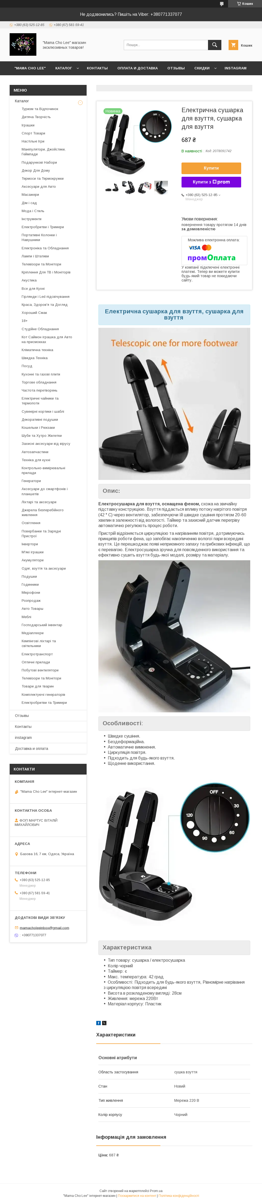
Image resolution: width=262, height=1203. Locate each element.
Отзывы (176, 68)
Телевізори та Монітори (41, 264)
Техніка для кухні (36, 460)
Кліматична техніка (37, 350)
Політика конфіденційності (179, 1196)
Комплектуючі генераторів (43, 695)
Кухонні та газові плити (41, 374)
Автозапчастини (35, 452)
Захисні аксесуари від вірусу (46, 444)
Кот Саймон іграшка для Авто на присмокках (47, 339)
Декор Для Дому (36, 170)
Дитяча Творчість (36, 117)
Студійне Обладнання (40, 329)
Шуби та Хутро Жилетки (42, 436)
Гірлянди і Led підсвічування (46, 297)
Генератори (31, 481)
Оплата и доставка (137, 68)
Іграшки (28, 125)
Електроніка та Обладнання (45, 248)
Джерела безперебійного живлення (43, 512)
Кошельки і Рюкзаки (38, 428)
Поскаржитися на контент (137, 1196)
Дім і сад (29, 203)
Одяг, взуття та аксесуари (44, 568)
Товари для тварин (38, 686)
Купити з (211, 182)
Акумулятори (33, 560)
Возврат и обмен (32, 82)
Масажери (30, 195)
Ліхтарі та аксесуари (39, 502)
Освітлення (31, 523)
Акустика (29, 280)
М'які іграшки (33, 552)
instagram (235, 68)
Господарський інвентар (42, 625)
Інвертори (30, 544)
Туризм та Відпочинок (40, 109)
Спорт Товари (33, 133)
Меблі (26, 617)
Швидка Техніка (35, 358)
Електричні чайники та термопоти (40, 400)
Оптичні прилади (36, 662)
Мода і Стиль (33, 211)
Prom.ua (156, 1191)
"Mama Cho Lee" (30, 68)
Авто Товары (32, 609)
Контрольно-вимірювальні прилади (43, 470)
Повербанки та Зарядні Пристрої (41, 533)
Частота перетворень (39, 390)
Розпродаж (31, 601)
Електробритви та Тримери (44, 703)
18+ (25, 321)
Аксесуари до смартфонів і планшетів (45, 491)
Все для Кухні (33, 289)
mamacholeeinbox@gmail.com (44, 928)
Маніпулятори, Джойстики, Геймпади (44, 151)
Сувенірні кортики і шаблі (43, 411)
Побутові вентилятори (40, 670)
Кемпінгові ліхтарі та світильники (39, 643)
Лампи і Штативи (35, 256)
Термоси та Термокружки (43, 178)
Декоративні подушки (40, 420)
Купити (211, 168)
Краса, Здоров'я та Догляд (45, 305)
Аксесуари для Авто (39, 187)
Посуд (27, 366)
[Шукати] (214, 45)
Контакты (97, 68)
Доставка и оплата (31, 748)
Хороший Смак (34, 313)
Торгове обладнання (39, 382)
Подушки (29, 576)
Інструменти (31, 219)
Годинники (30, 584)
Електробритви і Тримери (43, 227)
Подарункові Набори (39, 162)
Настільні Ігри (33, 141)
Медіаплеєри (33, 633)
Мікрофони (31, 593)
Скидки (202, 68)
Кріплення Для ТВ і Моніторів (46, 272)
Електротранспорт (37, 654)
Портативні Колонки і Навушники (39, 237)
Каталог (63, 68)
